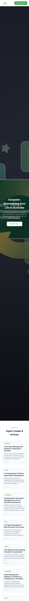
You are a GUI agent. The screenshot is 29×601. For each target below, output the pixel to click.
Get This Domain (20, 3)
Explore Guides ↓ (14, 224)
